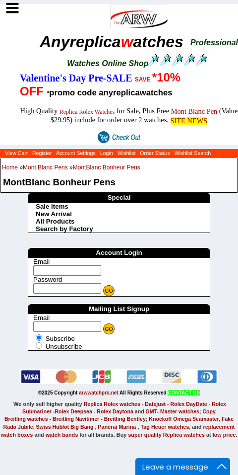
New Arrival (54, 214)
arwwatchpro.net (98, 393)
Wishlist (127, 153)
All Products (55, 221)
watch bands (62, 435)
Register (42, 153)
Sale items (52, 206)
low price (224, 435)
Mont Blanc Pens (45, 167)
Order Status (155, 153)
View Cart (16, 153)
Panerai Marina (117, 427)
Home (10, 167)
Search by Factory (64, 229)
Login (106, 153)
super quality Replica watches (166, 435)
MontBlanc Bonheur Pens (106, 167)
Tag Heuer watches (164, 427)
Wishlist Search (193, 153)
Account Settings (76, 153)
